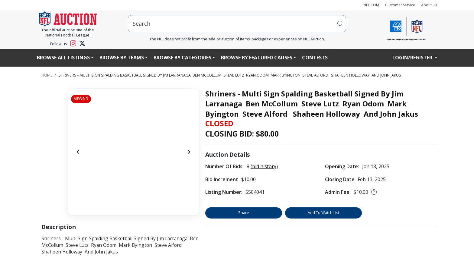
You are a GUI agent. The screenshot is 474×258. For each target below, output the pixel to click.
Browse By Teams (121, 57)
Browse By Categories (182, 57)
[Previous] (78, 152)
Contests (315, 57)
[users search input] (237, 23)
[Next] (189, 152)
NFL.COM (371, 5)
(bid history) (264, 166)
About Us (429, 5)
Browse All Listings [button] (63, 57)
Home (47, 75)
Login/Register (412, 57)
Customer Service (400, 5)
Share (243, 212)
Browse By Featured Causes (256, 57)
